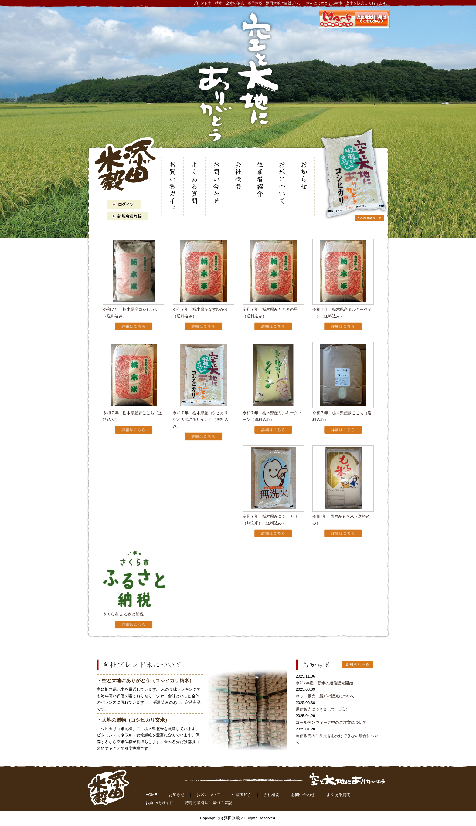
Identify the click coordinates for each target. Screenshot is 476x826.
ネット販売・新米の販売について (325, 696)
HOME (151, 794)
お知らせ (177, 794)
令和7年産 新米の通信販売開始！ (326, 683)
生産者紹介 (242, 794)
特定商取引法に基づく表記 (208, 803)
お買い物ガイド (159, 803)
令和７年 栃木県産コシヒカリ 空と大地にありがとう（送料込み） (202, 419)
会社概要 (271, 794)
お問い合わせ (303, 794)
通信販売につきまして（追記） (323, 709)
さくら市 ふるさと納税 (123, 614)
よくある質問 (338, 794)
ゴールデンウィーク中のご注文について (331, 722)
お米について (208, 794)
